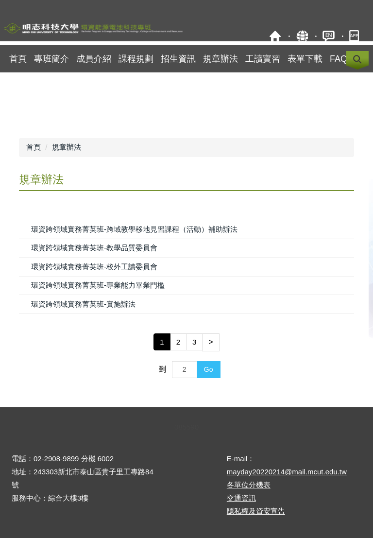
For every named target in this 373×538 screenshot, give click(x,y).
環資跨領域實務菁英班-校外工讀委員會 (94, 266)
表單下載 (305, 59)
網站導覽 (302, 36)
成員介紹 (93, 59)
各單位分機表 (249, 485)
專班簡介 (51, 59)
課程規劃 (136, 59)
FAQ (338, 59)
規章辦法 (220, 59)
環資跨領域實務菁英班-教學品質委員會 (94, 247)
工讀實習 (262, 59)
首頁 (18, 59)
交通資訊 (241, 498)
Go (208, 369)
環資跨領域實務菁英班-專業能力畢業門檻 (98, 285)
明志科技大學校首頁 (275, 36)
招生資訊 (178, 59)
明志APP (355, 36)
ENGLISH (328, 36)
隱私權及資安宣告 (256, 511)
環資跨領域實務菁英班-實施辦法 (83, 304)
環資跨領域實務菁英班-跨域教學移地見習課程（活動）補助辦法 (134, 229)
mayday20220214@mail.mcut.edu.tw (287, 472)
